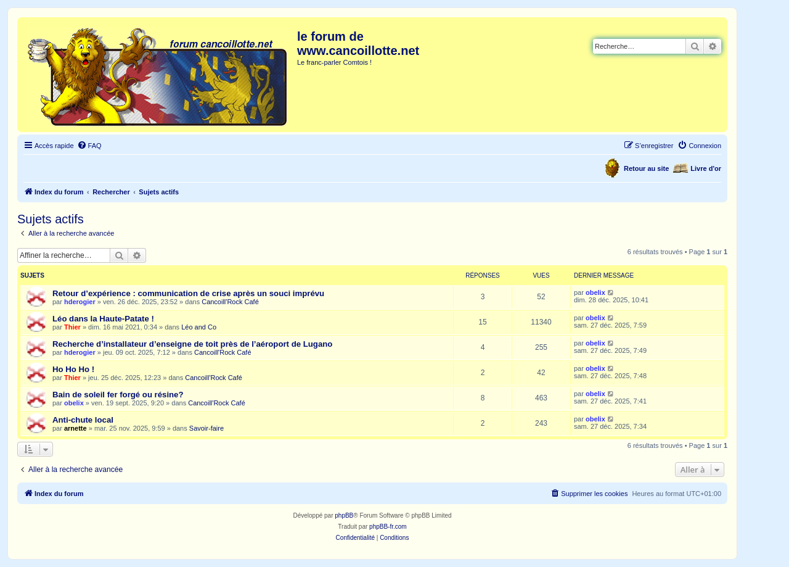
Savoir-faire (206, 428)
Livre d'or (705, 168)
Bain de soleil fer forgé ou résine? (118, 394)
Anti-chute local (82, 419)
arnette (75, 428)
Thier (72, 327)
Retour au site (646, 168)
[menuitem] (89, 145)
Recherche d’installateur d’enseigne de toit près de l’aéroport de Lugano (192, 344)
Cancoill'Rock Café (230, 301)
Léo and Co (198, 327)
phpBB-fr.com (388, 526)
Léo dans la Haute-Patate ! (103, 318)
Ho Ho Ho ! (73, 369)
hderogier (80, 301)
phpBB (344, 515)
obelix (595, 292)
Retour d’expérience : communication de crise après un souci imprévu (188, 293)
